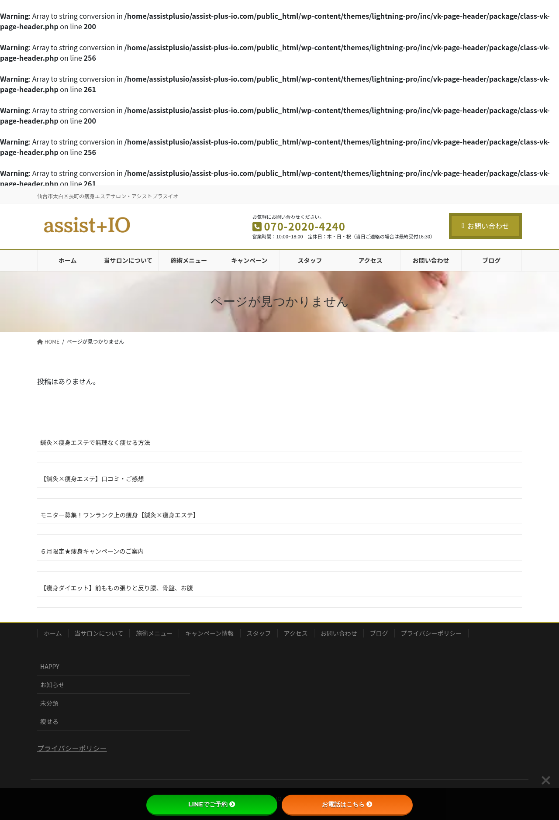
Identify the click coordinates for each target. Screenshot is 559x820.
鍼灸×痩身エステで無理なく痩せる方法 (95, 442)
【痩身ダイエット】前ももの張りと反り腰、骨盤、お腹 (116, 587)
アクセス (296, 633)
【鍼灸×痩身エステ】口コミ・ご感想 (92, 478)
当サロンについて (99, 633)
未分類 (49, 703)
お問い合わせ (485, 226)
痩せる (49, 721)
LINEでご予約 (211, 804)
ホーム (53, 633)
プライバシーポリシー (431, 633)
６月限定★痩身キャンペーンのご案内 (92, 551)
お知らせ (52, 684)
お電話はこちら (347, 804)
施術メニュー (154, 633)
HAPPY (49, 666)
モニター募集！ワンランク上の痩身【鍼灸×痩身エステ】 (119, 514)
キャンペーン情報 (209, 633)
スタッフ (259, 633)
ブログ (379, 633)
